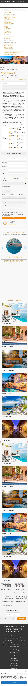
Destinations (14, 658)
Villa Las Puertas (8, 347)
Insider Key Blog (14, 665)
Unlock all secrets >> (10, 54)
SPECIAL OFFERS (8, 47)
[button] (26, 671)
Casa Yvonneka (7, 417)
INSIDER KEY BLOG (8, 48)
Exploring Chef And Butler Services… (14, 51)
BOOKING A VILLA (8, 40)
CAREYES (6, 27)
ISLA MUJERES (7, 28)
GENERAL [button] (5, 83)
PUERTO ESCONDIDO (9, 23)
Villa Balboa (6, 323)
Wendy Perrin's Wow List (21, 602)
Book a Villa (14, 663)
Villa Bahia (6, 440)
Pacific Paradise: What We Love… (12, 52)
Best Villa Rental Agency (20, 590)
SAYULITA (6, 18)
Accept (14, 682)
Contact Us (14, 668)
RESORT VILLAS (8, 32)
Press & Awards (14, 660)
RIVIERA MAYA (7, 22)
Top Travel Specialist (6, 589)
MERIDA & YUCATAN (9, 19)
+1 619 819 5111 (20, 1)
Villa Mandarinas (8, 370)
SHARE (2, 79)
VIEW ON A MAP (23, 79)
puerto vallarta (4, 69)
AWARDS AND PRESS (9, 37)
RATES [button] (4, 86)
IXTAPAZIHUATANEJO (7, 30)
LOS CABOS (7, 16)
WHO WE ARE (7, 38)
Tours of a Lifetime (7, 605)
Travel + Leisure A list (19, 592)
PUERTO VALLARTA (8, 25)
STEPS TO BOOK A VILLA (10, 42)
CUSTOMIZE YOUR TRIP (9, 44)
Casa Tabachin (7, 393)
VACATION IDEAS (8, 45)
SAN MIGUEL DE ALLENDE (10, 17)
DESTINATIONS (7, 12)
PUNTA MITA (7, 21)
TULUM (6, 26)
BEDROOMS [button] (5, 89)
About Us (14, 655)
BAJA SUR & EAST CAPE (9, 14)
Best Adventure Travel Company (7, 602)
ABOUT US (6, 34)
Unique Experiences (14, 257)
